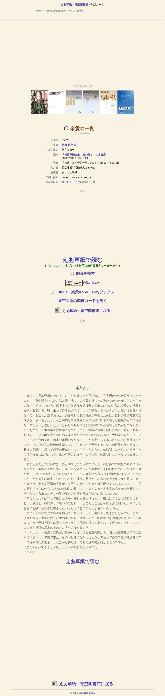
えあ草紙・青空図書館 (74, 4)
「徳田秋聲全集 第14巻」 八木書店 (84, 154)
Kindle (62, 292)
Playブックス (103, 292)
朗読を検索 (85, 273)
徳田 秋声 (67, 144)
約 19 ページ (69, 182)
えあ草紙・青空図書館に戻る (86, 311)
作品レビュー (82, 282)
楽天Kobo (79, 292)
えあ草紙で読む (82, 260)
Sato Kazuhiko (87, 693)
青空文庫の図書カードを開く (82, 301)
